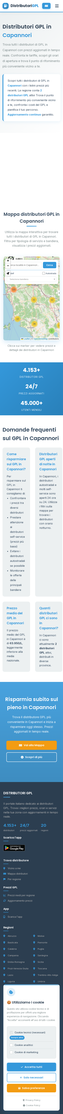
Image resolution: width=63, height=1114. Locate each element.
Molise (38, 936)
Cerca (49, 265)
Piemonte (40, 942)
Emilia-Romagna (14, 962)
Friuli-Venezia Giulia (15, 968)
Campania (10, 955)
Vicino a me (12, 868)
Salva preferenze (31, 1088)
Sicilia (38, 962)
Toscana (40, 968)
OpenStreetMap (40, 339)
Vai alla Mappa (31, 745)
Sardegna (40, 955)
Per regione (12, 879)
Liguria (9, 981)
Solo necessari (31, 1077)
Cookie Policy (31, 1105)
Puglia (38, 949)
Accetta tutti (31, 1067)
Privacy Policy (31, 1100)
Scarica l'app (12, 916)
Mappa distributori (15, 873)
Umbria (39, 981)
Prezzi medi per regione (19, 895)
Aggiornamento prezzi (17, 900)
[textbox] (31, 279)
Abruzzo (9, 936)
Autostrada (49, 273)
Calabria (10, 949)
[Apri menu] (56, 6)
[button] (51, 330)
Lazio (8, 975)
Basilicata (10, 942)
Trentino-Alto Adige (45, 975)
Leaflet (25, 339)
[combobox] (31, 279)
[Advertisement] (31, 164)
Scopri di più (31, 757)
